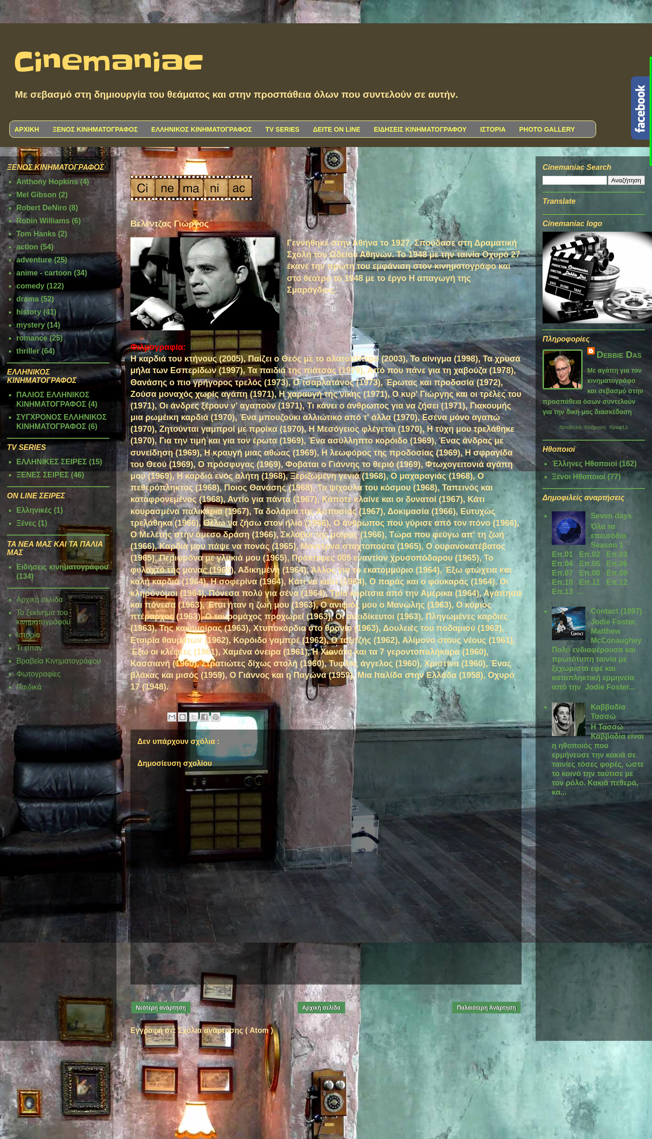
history (28, 312)
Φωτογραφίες (38, 674)
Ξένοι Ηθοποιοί (578, 478)
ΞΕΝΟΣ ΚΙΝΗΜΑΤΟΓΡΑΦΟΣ (95, 129)
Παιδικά (28, 687)
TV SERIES (282, 129)
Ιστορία (28, 635)
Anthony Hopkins (47, 182)
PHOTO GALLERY (547, 129)
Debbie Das (619, 354)
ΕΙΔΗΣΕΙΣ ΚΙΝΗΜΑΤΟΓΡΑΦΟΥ (420, 129)
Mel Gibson (36, 195)
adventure (34, 260)
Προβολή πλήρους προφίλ (593, 428)
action (27, 247)
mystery (30, 325)
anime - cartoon (44, 273)
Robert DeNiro (41, 208)
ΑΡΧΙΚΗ (26, 129)
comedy (30, 286)
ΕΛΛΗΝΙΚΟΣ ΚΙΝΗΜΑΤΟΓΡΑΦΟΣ (201, 129)
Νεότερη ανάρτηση (161, 1008)
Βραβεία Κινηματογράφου (58, 661)
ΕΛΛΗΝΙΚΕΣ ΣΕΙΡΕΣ (51, 462)
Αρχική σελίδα (321, 1008)
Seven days (611, 517)
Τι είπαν (29, 648)
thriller (28, 351)
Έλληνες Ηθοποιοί (584, 465)
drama (27, 299)
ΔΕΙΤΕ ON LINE (336, 129)
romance (32, 338)
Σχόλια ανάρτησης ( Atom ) (225, 1030)
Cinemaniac (109, 62)
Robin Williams (43, 221)
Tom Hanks (36, 234)
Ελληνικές (34, 510)
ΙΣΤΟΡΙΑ (493, 129)
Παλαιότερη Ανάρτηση (486, 1008)
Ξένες (26, 523)
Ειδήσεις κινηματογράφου (62, 567)
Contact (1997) (616, 612)
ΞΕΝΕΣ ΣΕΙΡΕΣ (42, 475)
